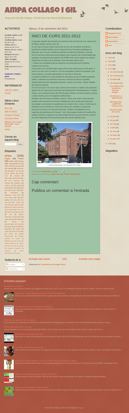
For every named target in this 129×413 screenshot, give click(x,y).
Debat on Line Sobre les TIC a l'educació (19, 320)
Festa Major (19, 178)
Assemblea (8, 178)
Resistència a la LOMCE (13, 286)
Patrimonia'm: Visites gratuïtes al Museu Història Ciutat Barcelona (40, 293)
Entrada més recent (39, 259)
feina (15, 200)
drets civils (10, 246)
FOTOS (8, 93)
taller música (16, 202)
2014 (110, 58)
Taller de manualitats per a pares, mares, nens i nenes (36, 374)
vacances (8, 250)
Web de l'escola (11, 112)
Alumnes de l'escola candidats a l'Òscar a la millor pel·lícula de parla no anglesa (45, 361)
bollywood (20, 219)
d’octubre (114, 79)
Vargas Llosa (17, 241)
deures (14, 221)
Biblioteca (20, 168)
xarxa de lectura (18, 231)
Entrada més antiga (89, 259)
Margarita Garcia (114, 33)
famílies (14, 188)
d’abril (112, 128)
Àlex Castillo (113, 37)
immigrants (20, 246)
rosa (110, 45)
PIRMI (66, 174)
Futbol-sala (11, 212)
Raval (21, 158)
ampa (53, 174)
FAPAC (7, 129)
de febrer (114, 135)
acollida (7, 183)
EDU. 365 (8, 108)
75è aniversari (10, 205)
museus (14, 190)
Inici (64, 259)
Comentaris (11, 269)
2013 (110, 61)
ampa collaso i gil (40, 11)
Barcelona (14, 192)
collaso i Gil (9, 185)
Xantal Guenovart (10, 243)
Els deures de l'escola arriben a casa (29, 347)
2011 (110, 69)
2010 (110, 144)
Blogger (81, 408)
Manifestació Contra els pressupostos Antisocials (34, 307)
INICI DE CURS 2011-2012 (116, 111)
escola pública (10, 173)
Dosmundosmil (14, 164)
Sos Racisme (14, 180)
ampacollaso (113, 41)
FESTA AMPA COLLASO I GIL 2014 (18, 327)
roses (6, 231)
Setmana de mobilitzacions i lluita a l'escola (31, 387)
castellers (17, 183)
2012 (110, 65)
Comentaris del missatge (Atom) (53, 264)
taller (22, 190)
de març (113, 131)
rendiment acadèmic (14, 248)
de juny (113, 120)
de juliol (113, 116)
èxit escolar (9, 168)
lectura (21, 161)
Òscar (15, 253)
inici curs (60, 174)
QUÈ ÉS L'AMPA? (12, 90)
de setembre (115, 83)
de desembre (115, 72)
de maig (113, 124)
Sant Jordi (9, 166)
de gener (113, 139)
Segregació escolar (14, 171)
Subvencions (75, 174)
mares (9, 226)
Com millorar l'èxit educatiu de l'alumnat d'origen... (116, 89)
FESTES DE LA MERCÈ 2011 (116, 97)
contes (18, 185)
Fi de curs (20, 209)
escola (18, 166)
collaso (21, 243)
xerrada (16, 176)
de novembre (115, 76)
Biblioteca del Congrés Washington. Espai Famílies (13, 124)
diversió (21, 224)
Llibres (11, 161)
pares (18, 229)
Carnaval (20, 205)
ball (12, 219)
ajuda (6, 219)
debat (7, 188)
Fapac (7, 158)
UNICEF (7, 241)
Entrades (10, 264)
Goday (11, 234)
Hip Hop (21, 212)
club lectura (9, 197)
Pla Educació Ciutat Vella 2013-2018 (29, 334)
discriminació (9, 224)
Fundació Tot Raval (12, 115)
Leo (10, 214)
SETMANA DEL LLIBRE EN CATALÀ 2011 (116, 104)
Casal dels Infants (11, 118)
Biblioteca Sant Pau (12, 195)
